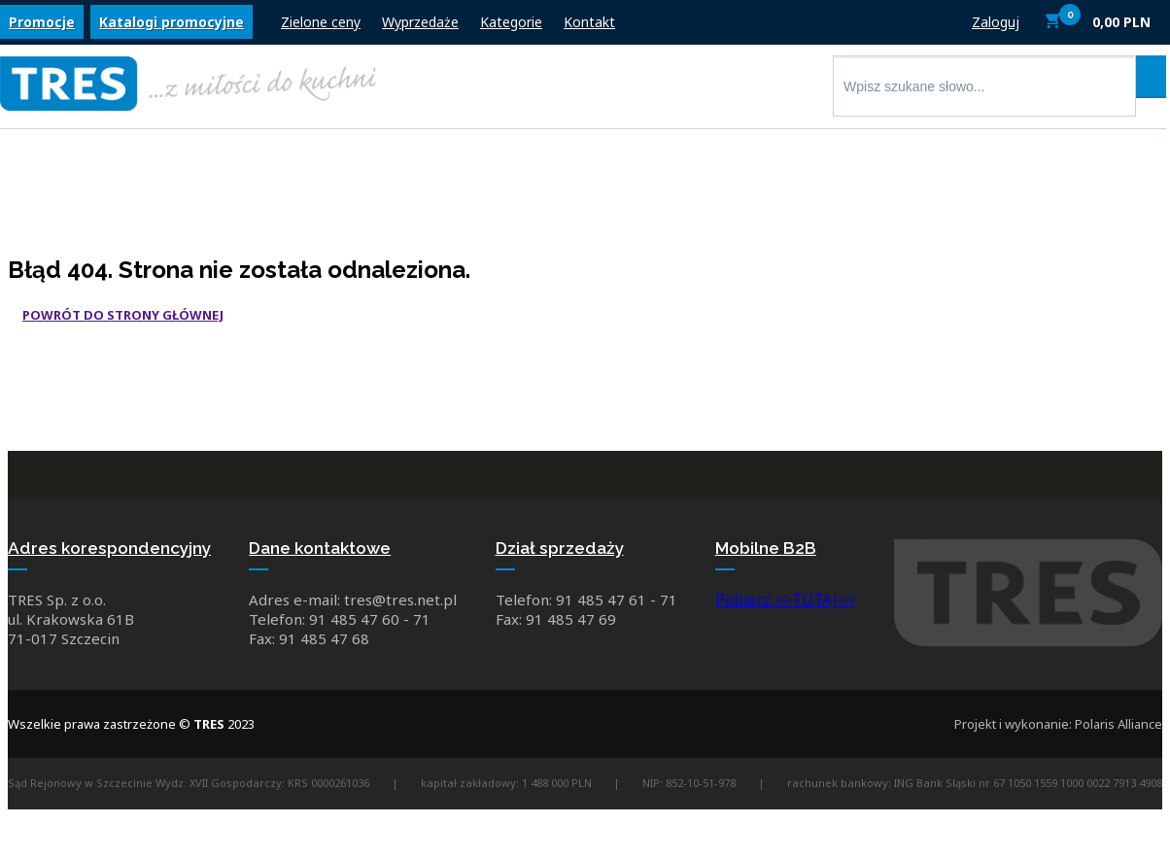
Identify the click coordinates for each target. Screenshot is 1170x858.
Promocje (42, 26)
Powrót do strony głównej (123, 315)
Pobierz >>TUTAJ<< (787, 607)
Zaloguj (995, 26)
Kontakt (589, 26)
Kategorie (511, 26)
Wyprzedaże (420, 26)
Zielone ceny (321, 26)
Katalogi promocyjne (171, 26)
